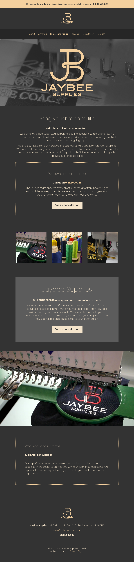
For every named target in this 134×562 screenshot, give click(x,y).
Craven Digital (77, 551)
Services (75, 34)
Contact (101, 34)
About (32, 34)
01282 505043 (73, 182)
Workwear (42, 34)
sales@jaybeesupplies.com (67, 530)
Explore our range (59, 34)
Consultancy (88, 34)
